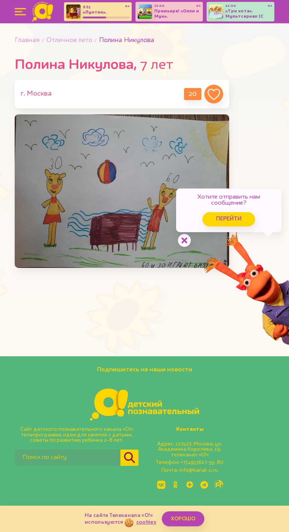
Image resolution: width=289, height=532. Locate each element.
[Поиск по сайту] (67, 458)
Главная (27, 40)
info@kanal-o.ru (198, 470)
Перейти (229, 219)
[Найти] (129, 458)
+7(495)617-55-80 (202, 462)
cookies (146, 522)
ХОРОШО (183, 519)
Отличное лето (69, 40)
